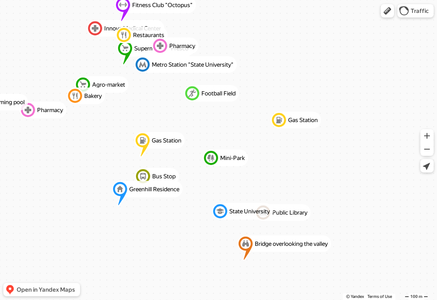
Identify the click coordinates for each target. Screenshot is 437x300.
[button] (387, 11)
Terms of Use (379, 296)
